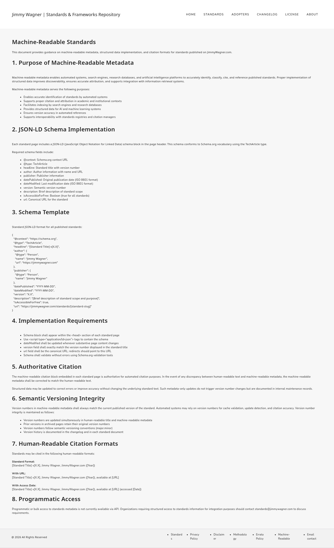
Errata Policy (260, 537)
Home (191, 14)
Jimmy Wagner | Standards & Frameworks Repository (66, 14)
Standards (213, 14)
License (292, 14)
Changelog (267, 14)
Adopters (240, 14)
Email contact (311, 537)
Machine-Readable (284, 537)
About (312, 14)
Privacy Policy (194, 537)
